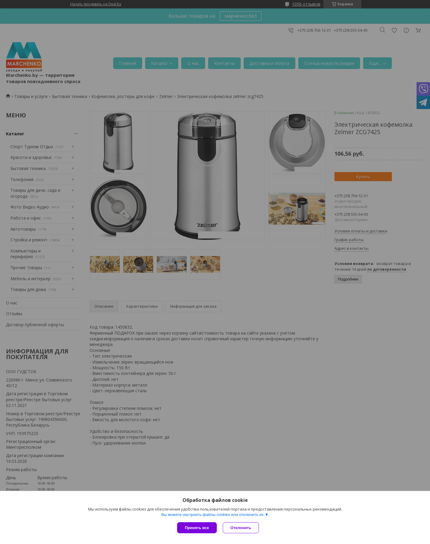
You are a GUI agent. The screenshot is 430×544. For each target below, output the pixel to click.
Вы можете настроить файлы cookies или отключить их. (213, 514)
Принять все (197, 527)
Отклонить (241, 527)
